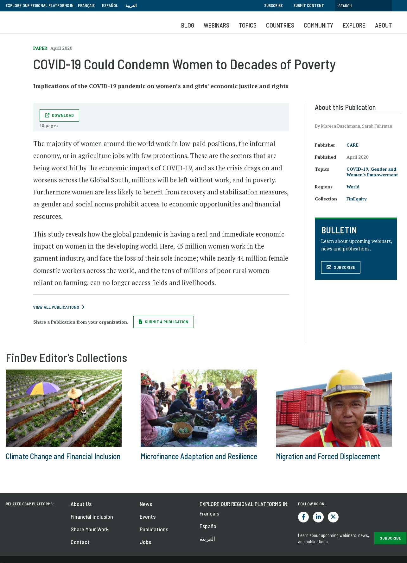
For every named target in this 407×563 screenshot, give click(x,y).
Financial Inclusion (92, 516)
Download (63, 115)
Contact (80, 541)
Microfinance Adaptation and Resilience (199, 456)
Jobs (145, 541)
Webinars (216, 25)
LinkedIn (318, 517)
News (146, 503)
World (353, 187)
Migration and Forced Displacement (328, 456)
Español (110, 5)
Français (86, 5)
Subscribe (273, 5)
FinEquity (356, 199)
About (383, 25)
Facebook (303, 517)
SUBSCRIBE (390, 538)
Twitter (333, 517)
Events (148, 516)
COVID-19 (357, 169)
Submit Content (308, 5)
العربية (131, 5)
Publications (154, 529)
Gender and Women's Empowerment (372, 172)
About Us (81, 503)
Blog (187, 25)
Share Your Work (90, 529)
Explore (354, 25)
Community (318, 25)
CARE (353, 145)
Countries (280, 25)
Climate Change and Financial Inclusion (63, 456)
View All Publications (56, 307)
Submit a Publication (166, 321)
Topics (248, 25)
